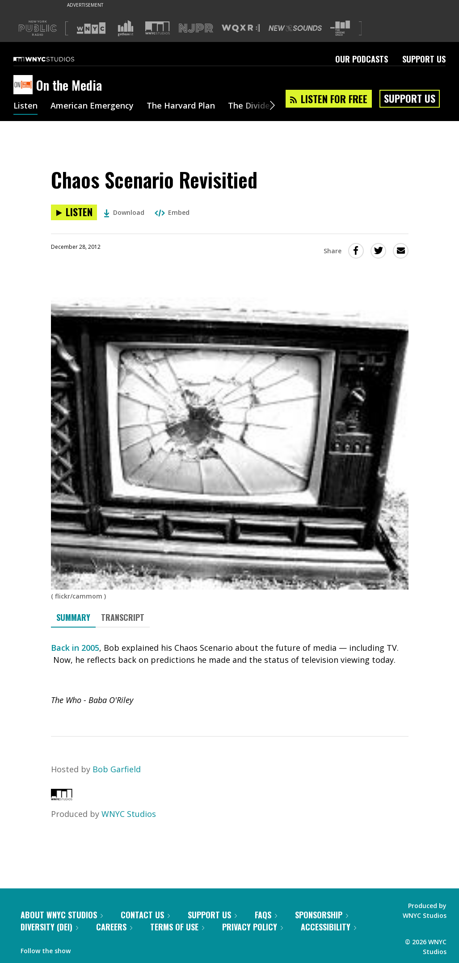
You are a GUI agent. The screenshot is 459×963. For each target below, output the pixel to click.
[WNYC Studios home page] (55, 59)
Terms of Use (177, 927)
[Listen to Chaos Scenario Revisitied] (74, 212)
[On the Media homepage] (24, 85)
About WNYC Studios (62, 915)
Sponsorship (321, 915)
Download (124, 212)
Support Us (424, 59)
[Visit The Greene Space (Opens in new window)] (340, 28)
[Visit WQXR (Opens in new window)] (241, 28)
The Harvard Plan (181, 106)
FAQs (266, 915)
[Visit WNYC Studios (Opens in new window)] (157, 27)
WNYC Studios (128, 813)
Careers (114, 927)
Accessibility (328, 927)
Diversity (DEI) (49, 927)
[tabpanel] (229, 674)
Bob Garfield (117, 769)
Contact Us (145, 915)
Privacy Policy (252, 927)
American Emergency (92, 106)
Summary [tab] (73, 617)
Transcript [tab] (122, 617)
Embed (172, 212)
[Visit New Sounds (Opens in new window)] (295, 28)
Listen (25, 106)
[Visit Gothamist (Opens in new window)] (125, 28)
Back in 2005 (75, 647)
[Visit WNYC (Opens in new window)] (91, 28)
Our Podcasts (361, 59)
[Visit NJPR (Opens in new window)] (196, 28)
